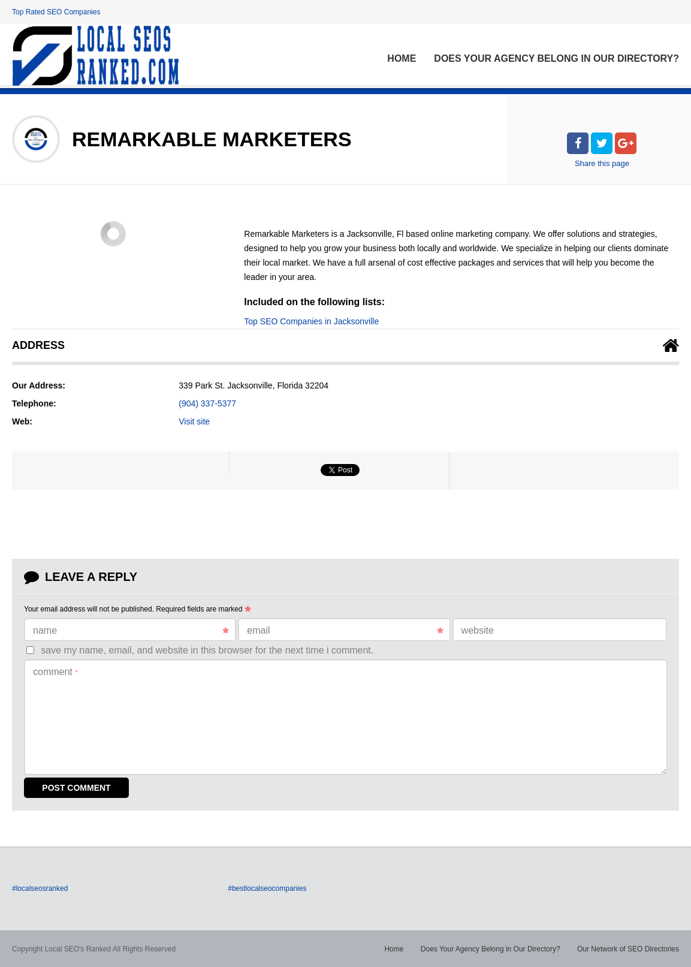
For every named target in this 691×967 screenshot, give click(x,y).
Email (345, 631)
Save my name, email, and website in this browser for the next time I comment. (207, 650)
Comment (55, 672)
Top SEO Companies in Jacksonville (311, 321)
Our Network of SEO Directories (628, 949)
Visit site (194, 421)
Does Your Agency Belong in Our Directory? (556, 58)
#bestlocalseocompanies (267, 888)
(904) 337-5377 (207, 403)
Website (477, 630)
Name (131, 631)
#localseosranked (40, 888)
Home (401, 58)
